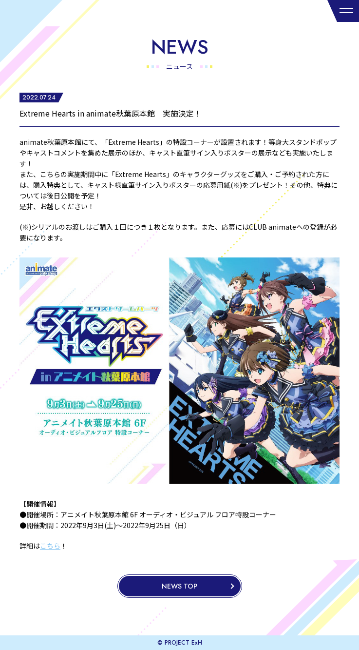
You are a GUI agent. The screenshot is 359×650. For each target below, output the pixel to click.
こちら (50, 546)
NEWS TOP (179, 586)
